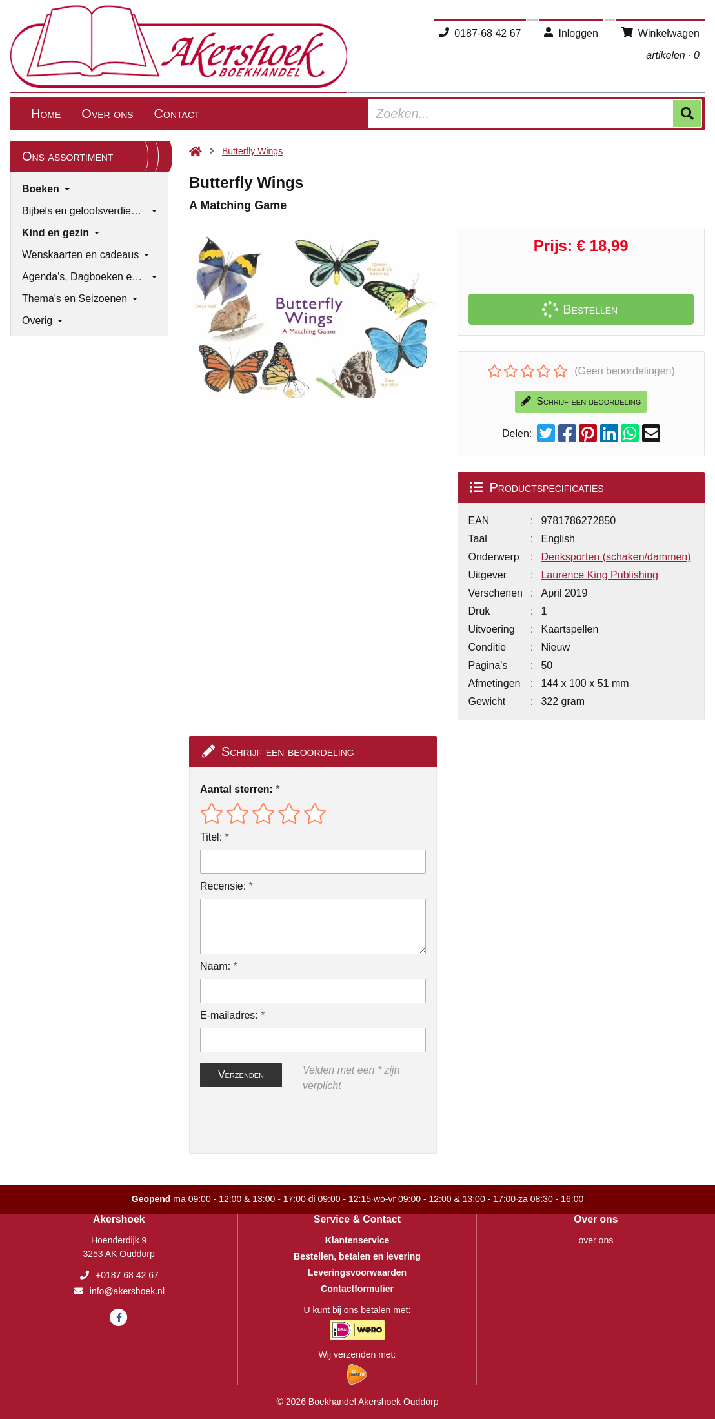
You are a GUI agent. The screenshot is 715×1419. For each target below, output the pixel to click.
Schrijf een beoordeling (581, 401)
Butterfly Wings (252, 151)
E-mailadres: (229, 1015)
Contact (177, 114)
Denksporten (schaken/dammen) (615, 556)
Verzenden (241, 1074)
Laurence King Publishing (599, 574)
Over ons (107, 114)
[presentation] (282, 1123)
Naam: (215, 966)
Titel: (211, 837)
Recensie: (223, 886)
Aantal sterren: (236, 789)
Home (46, 114)
